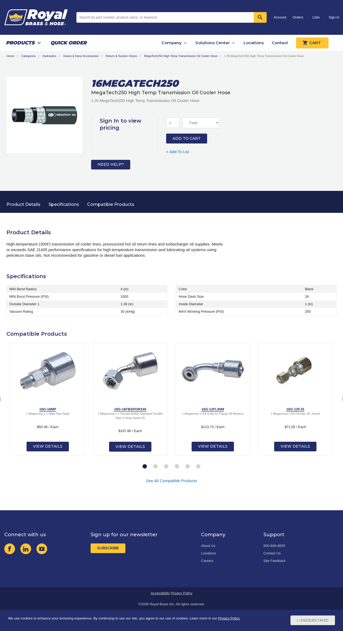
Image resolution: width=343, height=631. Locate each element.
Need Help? (111, 164)
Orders (298, 17)
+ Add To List (177, 151)
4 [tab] (177, 466)
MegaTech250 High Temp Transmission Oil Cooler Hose (180, 56)
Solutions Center (212, 42)
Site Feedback (274, 561)
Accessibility (160, 593)
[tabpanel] (47, 399)
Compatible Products (110, 204)
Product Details (23, 204)
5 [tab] (188, 466)
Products (20, 43)
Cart (312, 43)
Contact (280, 42)
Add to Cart (187, 138)
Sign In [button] (334, 17)
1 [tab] (145, 466)
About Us (208, 546)
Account (280, 17)
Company (172, 42)
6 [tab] (198, 466)
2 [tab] (155, 466)
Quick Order (68, 43)
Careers (207, 561)
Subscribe (108, 548)
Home (10, 56)
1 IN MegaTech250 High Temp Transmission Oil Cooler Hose (264, 56)
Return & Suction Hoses (121, 56)
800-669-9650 (274, 546)
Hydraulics (49, 56)
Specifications (64, 204)
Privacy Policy (181, 593)
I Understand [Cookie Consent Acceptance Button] (313, 620)
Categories (28, 56)
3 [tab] (166, 466)
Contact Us (272, 553)
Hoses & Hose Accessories (81, 56)
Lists (316, 17)
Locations (254, 42)
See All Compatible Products (171, 480)
